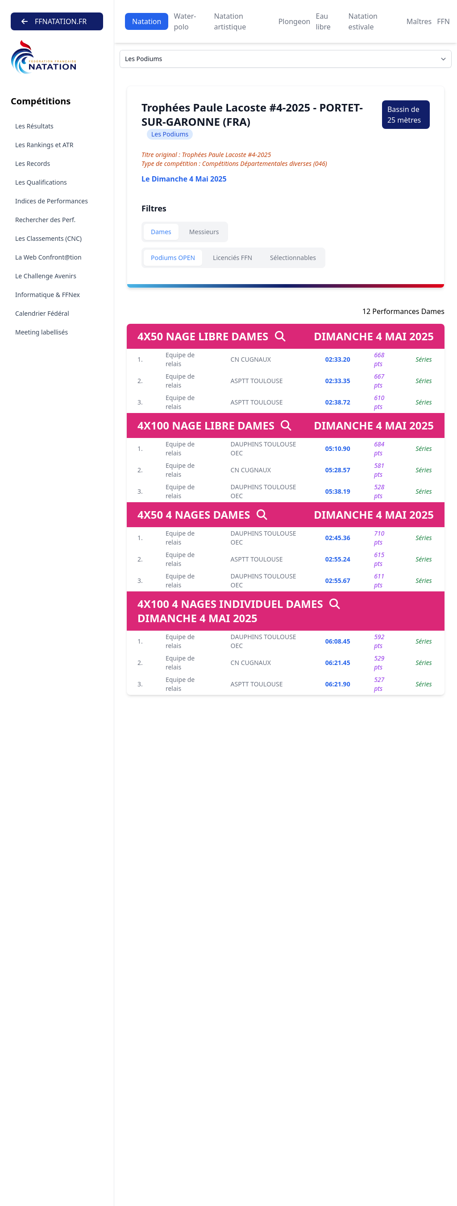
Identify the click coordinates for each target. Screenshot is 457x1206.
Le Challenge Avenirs (45, 276)
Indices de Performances (51, 201)
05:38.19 (337, 491)
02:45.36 (337, 537)
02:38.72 (337, 402)
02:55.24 (337, 559)
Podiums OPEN (173, 257)
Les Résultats (34, 126)
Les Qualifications (41, 182)
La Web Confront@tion (48, 257)
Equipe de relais (180, 359)
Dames (161, 231)
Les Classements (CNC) (48, 238)
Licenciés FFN (232, 257)
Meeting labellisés (41, 332)
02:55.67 (337, 580)
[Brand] (57, 57)
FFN (443, 21)
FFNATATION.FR (54, 21)
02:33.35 (337, 380)
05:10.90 (337, 448)
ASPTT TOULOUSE (257, 380)
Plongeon (294, 21)
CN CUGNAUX (251, 359)
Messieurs (204, 231)
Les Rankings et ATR (44, 144)
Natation (146, 21)
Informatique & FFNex (47, 294)
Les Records (32, 163)
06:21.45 (337, 662)
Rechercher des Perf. (45, 219)
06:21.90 (337, 684)
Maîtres (419, 21)
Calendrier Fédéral (42, 313)
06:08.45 (337, 641)
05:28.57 (337, 470)
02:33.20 (337, 359)
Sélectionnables (293, 257)
